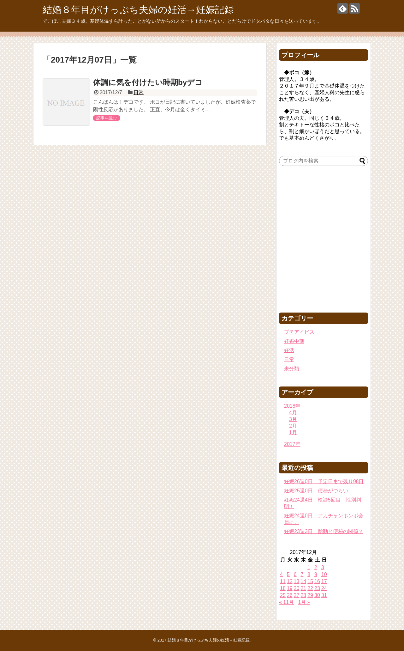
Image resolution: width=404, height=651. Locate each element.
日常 (139, 92)
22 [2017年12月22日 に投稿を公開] (310, 588)
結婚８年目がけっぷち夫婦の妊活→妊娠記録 (138, 9)
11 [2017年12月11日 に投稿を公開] (283, 581)
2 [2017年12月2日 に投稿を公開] (315, 567)
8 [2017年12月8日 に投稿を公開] (308, 574)
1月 (293, 432)
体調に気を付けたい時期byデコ (148, 82)
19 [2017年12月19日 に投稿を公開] (290, 588)
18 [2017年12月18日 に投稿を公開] (283, 588)
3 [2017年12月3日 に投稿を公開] (322, 567)
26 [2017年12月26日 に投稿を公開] (290, 595)
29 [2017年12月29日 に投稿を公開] (310, 595)
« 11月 (286, 602)
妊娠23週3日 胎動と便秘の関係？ (323, 531)
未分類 (291, 368)
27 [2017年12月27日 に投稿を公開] (297, 595)
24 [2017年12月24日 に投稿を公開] (324, 588)
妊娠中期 (294, 341)
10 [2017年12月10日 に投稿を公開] (324, 574)
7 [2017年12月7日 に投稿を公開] (301, 574)
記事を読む (106, 118)
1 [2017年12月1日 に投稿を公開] (308, 567)
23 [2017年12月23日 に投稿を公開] (317, 588)
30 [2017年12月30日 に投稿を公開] (317, 595)
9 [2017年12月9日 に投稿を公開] (315, 574)
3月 (293, 419)
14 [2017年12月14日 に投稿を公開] (303, 581)
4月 (293, 412)
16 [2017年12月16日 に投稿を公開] (317, 581)
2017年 (292, 444)
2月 (293, 426)
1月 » (304, 602)
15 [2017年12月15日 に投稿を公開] (310, 581)
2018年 (292, 406)
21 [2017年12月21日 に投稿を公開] (303, 588)
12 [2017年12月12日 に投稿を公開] (290, 581)
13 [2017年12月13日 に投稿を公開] (297, 581)
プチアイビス (299, 332)
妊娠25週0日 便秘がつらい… (318, 490)
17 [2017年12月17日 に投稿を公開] (324, 581)
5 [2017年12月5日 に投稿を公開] (288, 574)
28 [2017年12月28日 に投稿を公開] (303, 595)
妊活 (289, 350)
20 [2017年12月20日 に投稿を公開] (297, 588)
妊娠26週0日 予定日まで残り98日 (324, 481)
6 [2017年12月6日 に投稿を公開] (295, 574)
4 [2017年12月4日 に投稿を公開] (281, 574)
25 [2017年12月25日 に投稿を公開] (283, 595)
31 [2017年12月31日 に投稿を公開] (324, 595)
